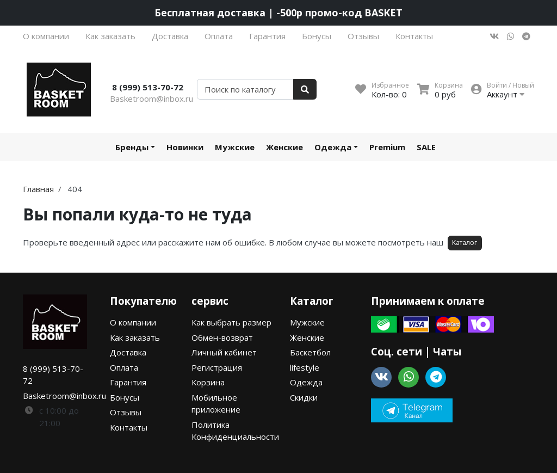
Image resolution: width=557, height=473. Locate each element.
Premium (387, 147)
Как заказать (110, 35)
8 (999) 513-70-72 (147, 87)
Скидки (304, 397)
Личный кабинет (224, 352)
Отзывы (363, 35)
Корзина (208, 382)
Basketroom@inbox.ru (151, 98)
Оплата (219, 35)
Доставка (170, 35)
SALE (426, 147)
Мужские (235, 147)
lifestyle (304, 367)
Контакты (414, 35)
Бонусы (316, 35)
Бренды (131, 147)
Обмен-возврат (222, 337)
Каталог (464, 242)
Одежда (332, 147)
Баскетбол (310, 352)
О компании (46, 35)
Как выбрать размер (231, 322)
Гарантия (267, 35)
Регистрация (216, 367)
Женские (284, 147)
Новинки (184, 147)
